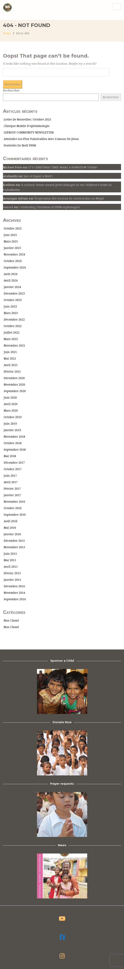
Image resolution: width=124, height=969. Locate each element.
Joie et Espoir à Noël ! (38, 176)
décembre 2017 (14, 462)
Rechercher (11, 90)
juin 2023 (10, 306)
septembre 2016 (15, 514)
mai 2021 (10, 358)
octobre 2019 (13, 417)
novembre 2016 (14, 501)
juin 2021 (10, 352)
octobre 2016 (13, 508)
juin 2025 (10, 235)
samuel (8, 207)
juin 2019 (10, 423)
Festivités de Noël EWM (20, 145)
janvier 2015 (12, 579)
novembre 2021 (14, 345)
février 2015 (12, 573)
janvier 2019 (12, 430)
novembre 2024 (14, 254)
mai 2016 (10, 527)
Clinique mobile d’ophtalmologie (26, 126)
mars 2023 (11, 313)
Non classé (11, 620)
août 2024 (10, 274)
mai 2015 (10, 560)
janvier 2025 (12, 248)
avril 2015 (11, 566)
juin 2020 (10, 397)
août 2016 (10, 521)
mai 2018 (10, 456)
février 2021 (12, 371)
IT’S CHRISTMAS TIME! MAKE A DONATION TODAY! (62, 167)
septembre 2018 (15, 449)
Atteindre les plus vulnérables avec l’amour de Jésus (41, 139)
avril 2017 (11, 482)
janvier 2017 (12, 495)
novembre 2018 (14, 436)
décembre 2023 (14, 293)
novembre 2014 (14, 592)
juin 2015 (10, 553)
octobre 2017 (13, 469)
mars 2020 (11, 410)
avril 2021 (11, 365)
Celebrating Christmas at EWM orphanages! (49, 207)
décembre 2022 (14, 319)
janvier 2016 (12, 534)
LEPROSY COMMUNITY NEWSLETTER (29, 132)
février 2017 (12, 488)
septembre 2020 (15, 391)
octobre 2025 (13, 228)
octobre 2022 (13, 326)
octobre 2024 (13, 261)
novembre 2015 (14, 547)
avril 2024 (11, 280)
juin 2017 (10, 475)
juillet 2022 (11, 332)
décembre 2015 (14, 540)
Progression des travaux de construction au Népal (69, 198)
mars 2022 (11, 339)
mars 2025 (11, 241)
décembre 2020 (14, 378)
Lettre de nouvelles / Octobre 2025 (27, 119)
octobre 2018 (13, 443)
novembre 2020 (14, 384)
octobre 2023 (13, 300)
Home (7, 33)
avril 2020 (11, 404)
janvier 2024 (12, 287)
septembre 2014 (15, 599)
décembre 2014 (14, 586)
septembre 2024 (15, 267)
